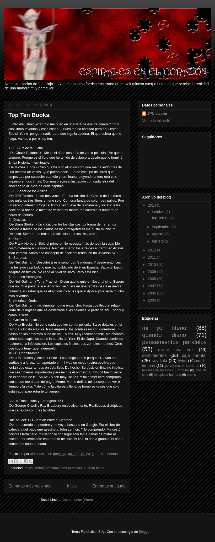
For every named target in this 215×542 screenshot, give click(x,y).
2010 (152, 264)
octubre (158, 212)
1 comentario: (108, 454)
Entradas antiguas (108, 486)
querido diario (94, 468)
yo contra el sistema (181, 365)
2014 (152, 205)
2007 (152, 286)
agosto (158, 234)
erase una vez (176, 349)
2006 (152, 293)
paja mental (194, 355)
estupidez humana (167, 375)
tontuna (183, 370)
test (189, 374)
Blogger (144, 532)
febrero (158, 241)
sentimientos (154, 355)
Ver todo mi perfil (156, 121)
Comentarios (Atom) (77, 500)
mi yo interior (34, 468)
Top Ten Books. (29, 115)
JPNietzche (157, 113)
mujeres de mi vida (156, 370)
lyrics (182, 361)
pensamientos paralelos (64, 468)
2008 (152, 279)
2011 (152, 257)
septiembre (161, 227)
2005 (152, 300)
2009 (152, 272)
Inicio (72, 486)
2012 (152, 250)
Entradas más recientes (29, 486)
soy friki (159, 360)
